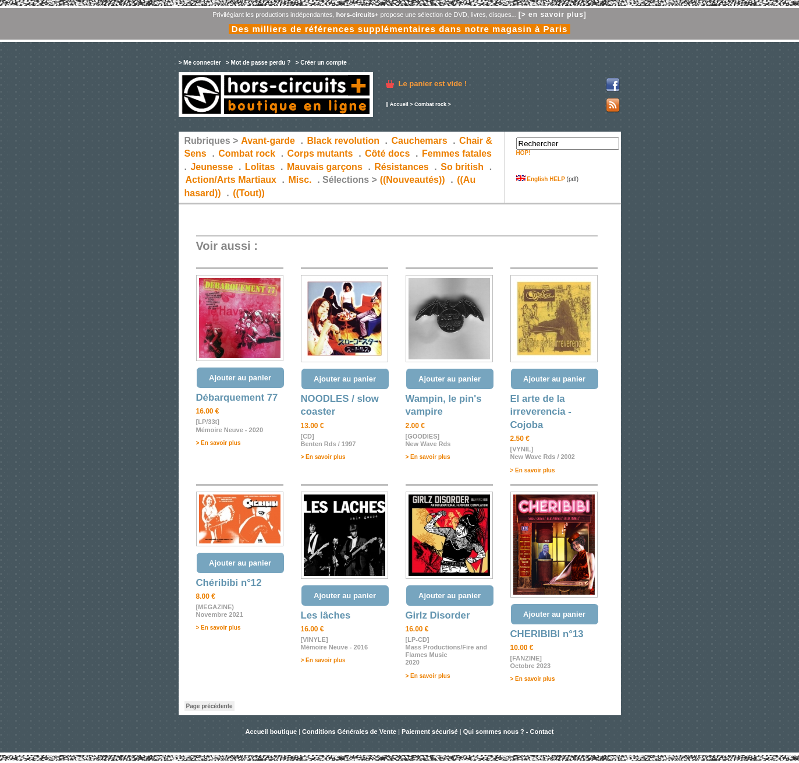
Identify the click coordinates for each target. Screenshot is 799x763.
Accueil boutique (272, 731)
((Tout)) (249, 193)
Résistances (401, 167)
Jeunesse (211, 167)
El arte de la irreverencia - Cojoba (540, 411)
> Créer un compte (321, 62)
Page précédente (209, 706)
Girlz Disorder (438, 615)
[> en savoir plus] (553, 14)
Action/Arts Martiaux (231, 180)
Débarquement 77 (237, 397)
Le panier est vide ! (433, 83)
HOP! (523, 153)
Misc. (300, 180)
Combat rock (430, 104)
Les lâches (326, 615)
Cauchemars (420, 141)
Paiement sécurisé (430, 731)
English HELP (540, 179)
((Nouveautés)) (412, 180)
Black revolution (343, 141)
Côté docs (387, 153)
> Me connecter (200, 62)
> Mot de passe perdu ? (258, 62)
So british (462, 167)
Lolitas (260, 167)
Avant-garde (268, 141)
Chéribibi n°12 (229, 582)
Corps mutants (321, 153)
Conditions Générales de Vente (349, 731)
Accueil (399, 104)
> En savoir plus (218, 443)
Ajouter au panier (240, 377)
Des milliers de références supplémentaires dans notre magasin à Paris (400, 29)
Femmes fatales (457, 153)
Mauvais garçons (325, 167)
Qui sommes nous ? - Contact (508, 731)
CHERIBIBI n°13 (547, 634)
